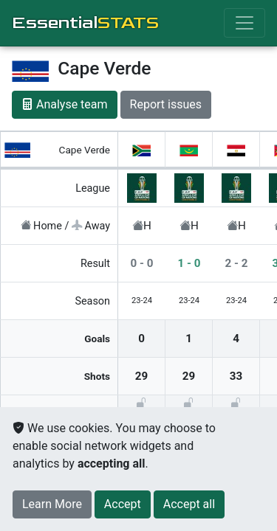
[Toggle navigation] (244, 23)
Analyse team (64, 104)
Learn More (52, 504)
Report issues (166, 104)
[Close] (123, 504)
